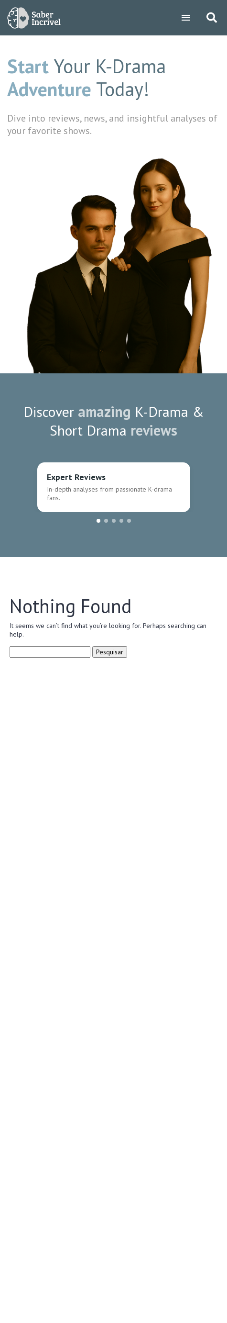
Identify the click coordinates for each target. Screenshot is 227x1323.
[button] (98, 521)
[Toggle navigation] (186, 17)
